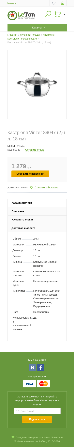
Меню (10, 3)
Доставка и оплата (23, 228)
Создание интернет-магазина (33, 437)
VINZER (21, 145)
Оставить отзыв (34, 149)
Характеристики (22, 202)
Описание (18, 211)
